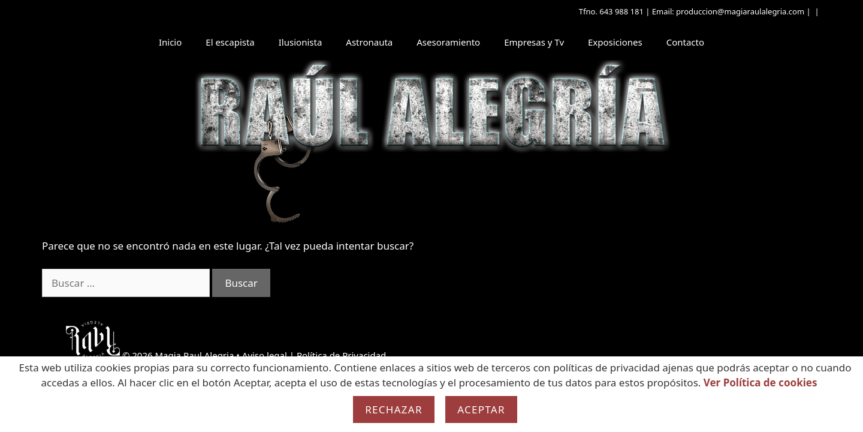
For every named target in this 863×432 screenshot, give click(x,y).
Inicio (170, 42)
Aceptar (481, 409)
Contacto (685, 42)
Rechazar (394, 409)
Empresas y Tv (534, 42)
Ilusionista (300, 42)
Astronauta (369, 42)
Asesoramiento (448, 42)
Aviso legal (264, 355)
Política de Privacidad (341, 355)
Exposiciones (615, 42)
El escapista (230, 42)
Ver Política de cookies (760, 382)
